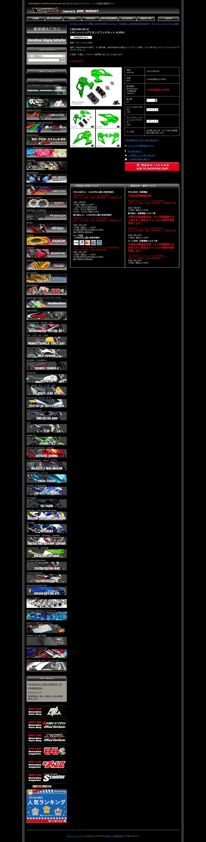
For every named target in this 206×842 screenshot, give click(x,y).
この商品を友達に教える (139, 159)
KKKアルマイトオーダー (47, 652)
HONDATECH (47, 139)
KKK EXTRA (47, 314)
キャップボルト (47, 602)
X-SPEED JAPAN (47, 202)
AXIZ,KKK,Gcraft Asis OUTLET (47, 127)
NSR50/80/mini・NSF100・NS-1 (47, 327)
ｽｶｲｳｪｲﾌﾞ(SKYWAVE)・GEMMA (47, 452)
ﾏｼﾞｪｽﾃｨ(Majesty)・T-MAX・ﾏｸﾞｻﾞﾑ (47, 464)
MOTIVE (47, 252)
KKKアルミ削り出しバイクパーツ (47, 614)
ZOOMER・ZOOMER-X (47, 364)
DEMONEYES (47, 177)
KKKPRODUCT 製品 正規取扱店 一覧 (46, 684)
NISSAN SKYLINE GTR (47, 589)
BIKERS (47, 189)
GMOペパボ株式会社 (114, 836)
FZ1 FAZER (47, 502)
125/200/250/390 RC (47, 577)
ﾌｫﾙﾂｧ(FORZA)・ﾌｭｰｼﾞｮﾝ (47, 477)
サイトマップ (35, 692)
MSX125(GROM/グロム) (47, 352)
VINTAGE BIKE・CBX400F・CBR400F (47, 539)
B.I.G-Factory (47, 277)
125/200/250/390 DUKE (47, 564)
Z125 (47, 427)
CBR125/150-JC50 (47, 414)
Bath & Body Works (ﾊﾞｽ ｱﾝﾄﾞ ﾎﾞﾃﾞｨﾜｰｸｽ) (47, 302)
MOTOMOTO (47, 289)
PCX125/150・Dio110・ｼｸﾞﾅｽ (47, 402)
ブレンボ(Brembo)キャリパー (47, 152)
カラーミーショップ (75, 836)
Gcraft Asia (47, 164)
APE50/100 (47, 377)
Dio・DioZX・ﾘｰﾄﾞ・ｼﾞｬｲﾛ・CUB (47, 389)
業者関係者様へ (36, 688)
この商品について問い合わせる (141, 155)
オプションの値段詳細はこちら (140, 146)
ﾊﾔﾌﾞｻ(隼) (47, 527)
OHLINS (47, 264)
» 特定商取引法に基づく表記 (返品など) (142, 140)
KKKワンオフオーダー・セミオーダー (47, 664)
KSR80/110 (47, 439)
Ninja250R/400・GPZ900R (47, 552)
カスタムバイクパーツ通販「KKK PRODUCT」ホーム (93, 24)
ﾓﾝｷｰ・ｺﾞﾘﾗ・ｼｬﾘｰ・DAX (47, 339)
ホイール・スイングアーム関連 (165, 24)
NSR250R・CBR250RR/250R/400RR (47, 514)
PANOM (47, 239)
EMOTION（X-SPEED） (47, 214)
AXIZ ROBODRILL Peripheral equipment (47, 89)
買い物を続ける (135, 151)
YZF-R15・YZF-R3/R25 (47, 489)
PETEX (47, 227)
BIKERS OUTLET (47, 114)
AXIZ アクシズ (47, 102)
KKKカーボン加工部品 (47, 639)
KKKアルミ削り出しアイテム (47, 627)
